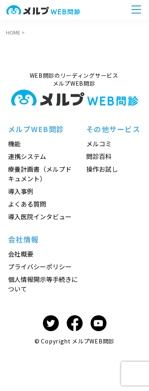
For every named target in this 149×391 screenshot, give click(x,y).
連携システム (27, 156)
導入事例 (20, 191)
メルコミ (99, 143)
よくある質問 (27, 204)
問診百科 (99, 156)
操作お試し (102, 169)
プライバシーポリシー (40, 266)
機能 (14, 143)
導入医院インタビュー (40, 216)
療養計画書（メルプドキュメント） (40, 173)
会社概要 (20, 254)
